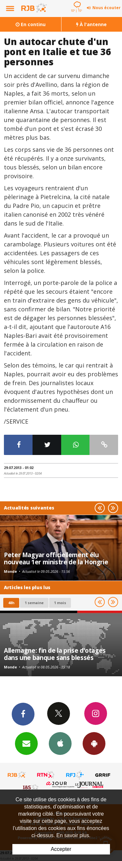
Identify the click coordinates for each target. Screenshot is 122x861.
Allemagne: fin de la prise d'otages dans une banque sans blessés (55, 654)
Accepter (61, 849)
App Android (94, 743)
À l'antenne (91, 24)
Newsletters (26, 743)
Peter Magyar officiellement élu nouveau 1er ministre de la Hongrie (56, 558)
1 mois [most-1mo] (60, 602)
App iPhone (60, 743)
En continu (31, 24)
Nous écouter (106, 7)
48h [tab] (11, 602)
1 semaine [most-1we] (34, 602)
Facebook (23, 714)
